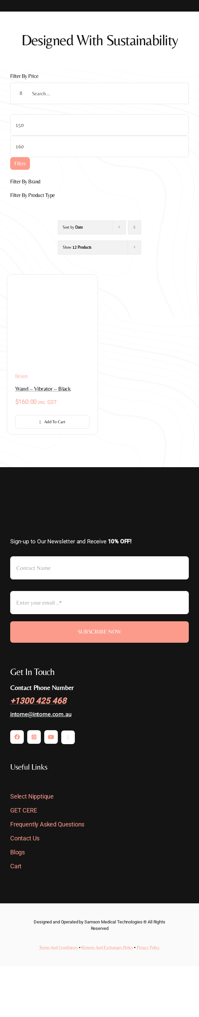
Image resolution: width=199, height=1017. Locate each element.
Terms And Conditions (58, 947)
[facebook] (17, 737)
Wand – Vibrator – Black (43, 388)
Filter (20, 163)
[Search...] (99, 93)
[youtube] (51, 737)
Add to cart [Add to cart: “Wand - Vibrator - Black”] (52, 421)
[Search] (21, 93)
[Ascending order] (134, 227)
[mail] (68, 737)
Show (77, 247)
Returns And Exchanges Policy (107, 947)
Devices (21, 376)
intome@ (21, 714)
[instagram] (34, 737)
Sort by (73, 227)
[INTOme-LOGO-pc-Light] (44, 497)
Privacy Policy (148, 947)
